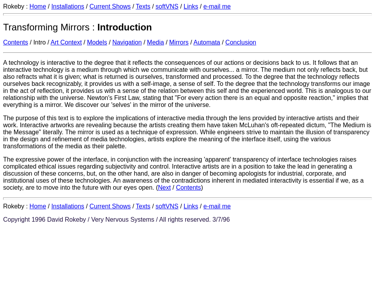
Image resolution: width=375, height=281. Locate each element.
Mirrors (179, 42)
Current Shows (110, 6)
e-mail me (217, 6)
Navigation (127, 42)
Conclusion (240, 42)
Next (164, 187)
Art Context (66, 42)
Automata (206, 42)
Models (97, 42)
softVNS (167, 6)
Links (191, 6)
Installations (68, 6)
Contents (15, 42)
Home (38, 6)
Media (155, 42)
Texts (143, 6)
